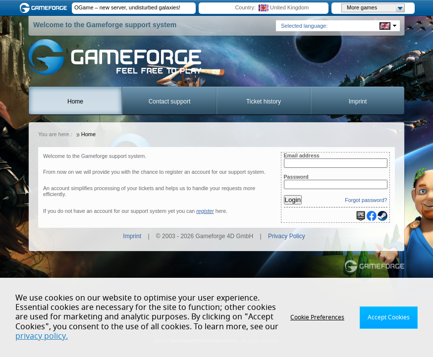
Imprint (358, 101)
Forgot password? (366, 200)
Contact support (170, 101)
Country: (245, 7)
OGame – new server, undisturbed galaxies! (127, 7)
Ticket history (263, 101)
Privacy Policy (286, 236)
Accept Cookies (389, 317)
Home (75, 101)
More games (375, 8)
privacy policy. (41, 336)
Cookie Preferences (317, 317)
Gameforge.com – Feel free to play (45, 8)
